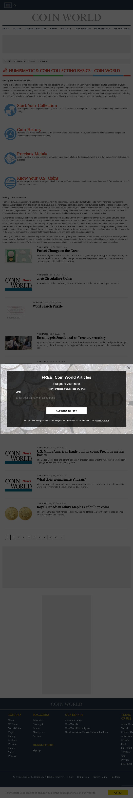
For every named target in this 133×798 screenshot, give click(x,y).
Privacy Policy (102, 420)
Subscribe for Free (66, 410)
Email (19, 392)
